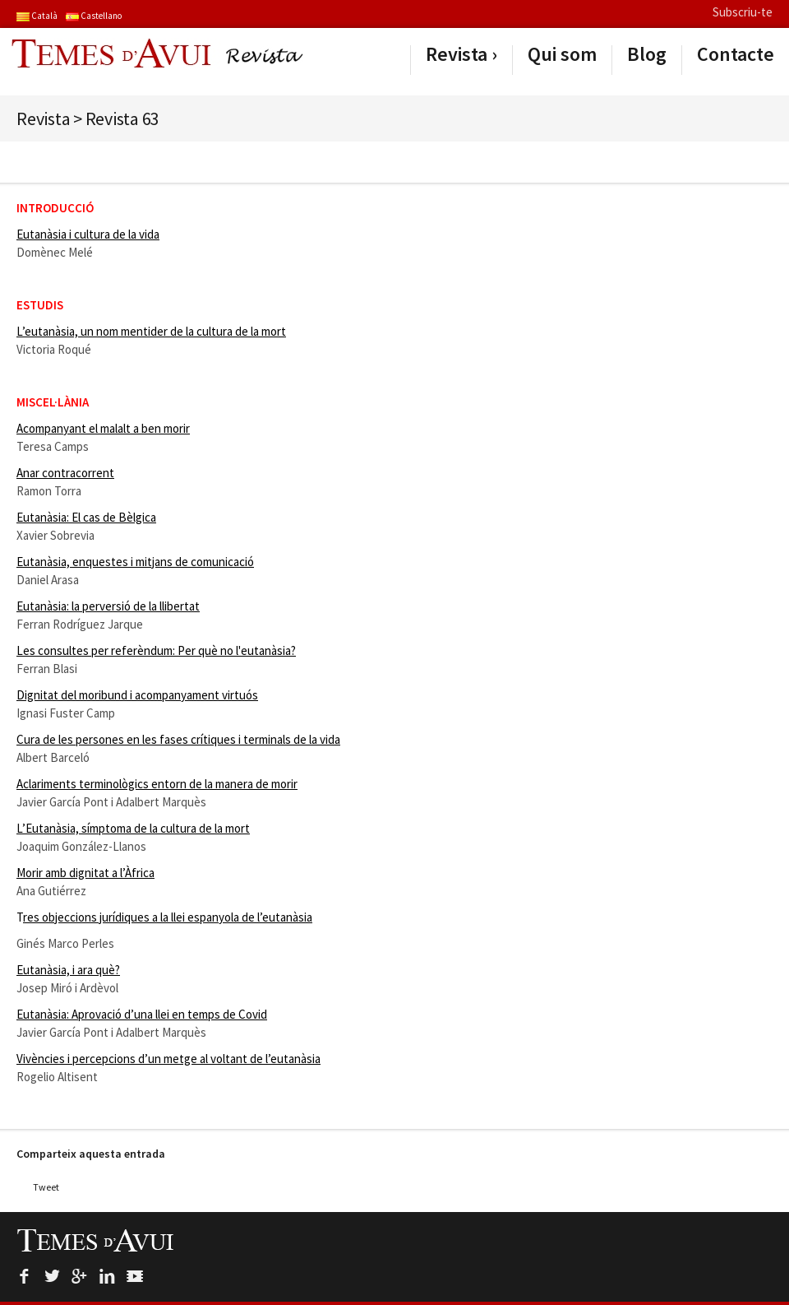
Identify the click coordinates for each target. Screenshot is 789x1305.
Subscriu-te (743, 12)
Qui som (562, 54)
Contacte (735, 54)
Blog (647, 54)
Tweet (46, 1187)
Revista (456, 54)
